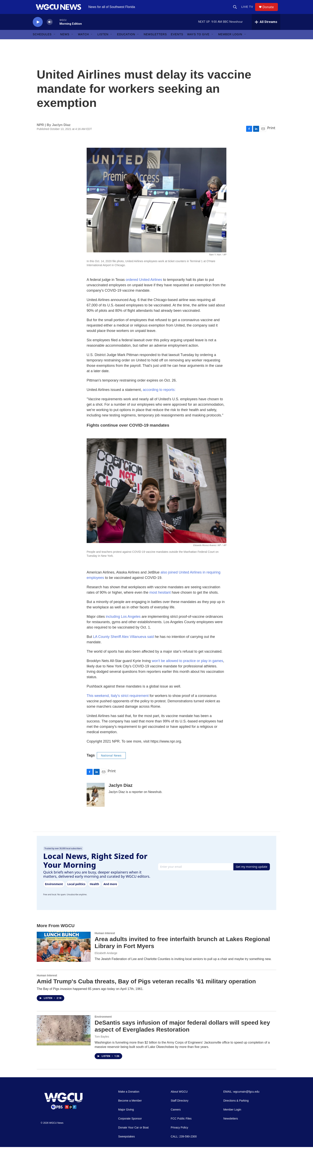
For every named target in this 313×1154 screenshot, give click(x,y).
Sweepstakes (126, 1143)
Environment (103, 1023)
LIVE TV (249, 10)
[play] (38, 29)
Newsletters (155, 41)
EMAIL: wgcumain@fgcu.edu (241, 1098)
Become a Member (130, 1107)
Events (177, 41)
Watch (83, 41)
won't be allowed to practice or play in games (187, 668)
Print (271, 134)
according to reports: (158, 397)
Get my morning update (251, 874)
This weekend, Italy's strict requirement (118, 703)
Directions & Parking (236, 1107)
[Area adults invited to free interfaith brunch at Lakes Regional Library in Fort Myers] (64, 954)
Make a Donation (128, 1098)
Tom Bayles (102, 1043)
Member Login (230, 41)
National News (111, 762)
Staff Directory (179, 1107)
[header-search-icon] (236, 10)
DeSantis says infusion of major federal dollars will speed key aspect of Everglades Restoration (182, 1033)
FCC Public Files (181, 1125)
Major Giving (126, 1116)
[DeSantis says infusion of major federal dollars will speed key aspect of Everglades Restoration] (64, 1037)
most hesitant (160, 599)
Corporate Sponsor (130, 1125)
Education (126, 41)
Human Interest (105, 940)
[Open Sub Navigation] (54, 41)
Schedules (42, 41)
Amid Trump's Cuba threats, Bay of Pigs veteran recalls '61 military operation (146, 988)
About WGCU (179, 1098)
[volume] (49, 29)
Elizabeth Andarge (106, 960)
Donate (270, 10)
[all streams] (266, 29)
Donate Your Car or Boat (133, 1134)
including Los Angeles (123, 624)
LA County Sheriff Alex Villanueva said (123, 644)
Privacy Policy (179, 1134)
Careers (176, 1116)
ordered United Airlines (144, 287)
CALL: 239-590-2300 (184, 1143)
